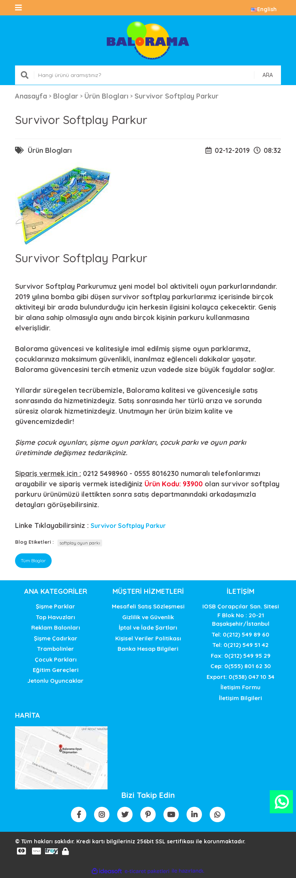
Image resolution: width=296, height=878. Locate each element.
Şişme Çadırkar (55, 638)
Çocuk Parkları (56, 659)
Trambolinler (55, 648)
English (264, 9)
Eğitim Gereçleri (56, 670)
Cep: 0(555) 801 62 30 (240, 666)
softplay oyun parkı (79, 543)
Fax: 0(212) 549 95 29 (241, 655)
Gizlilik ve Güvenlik (148, 617)
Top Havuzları (55, 617)
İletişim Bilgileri (240, 698)
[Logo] (148, 40)
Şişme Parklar (55, 606)
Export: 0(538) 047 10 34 (240, 676)
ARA (267, 75)
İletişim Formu (240, 687)
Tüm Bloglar (33, 560)
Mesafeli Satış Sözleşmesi (148, 606)
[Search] (148, 75)
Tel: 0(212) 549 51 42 (240, 644)
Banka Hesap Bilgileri (148, 648)
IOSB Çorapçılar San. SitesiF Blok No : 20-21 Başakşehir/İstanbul (240, 615)
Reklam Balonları (55, 627)
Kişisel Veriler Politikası (148, 638)
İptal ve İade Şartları (148, 627)
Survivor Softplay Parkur (128, 525)
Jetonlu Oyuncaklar (55, 680)
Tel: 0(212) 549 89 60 (240, 634)
